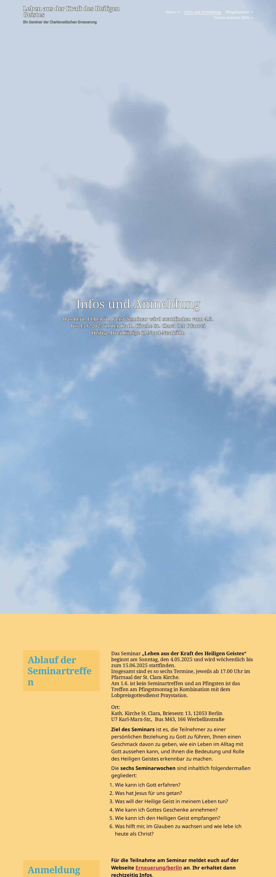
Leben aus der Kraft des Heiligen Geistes (74, 11)
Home (171, 12)
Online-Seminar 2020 (231, 18)
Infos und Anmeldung (202, 12)
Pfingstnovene (237, 12)
